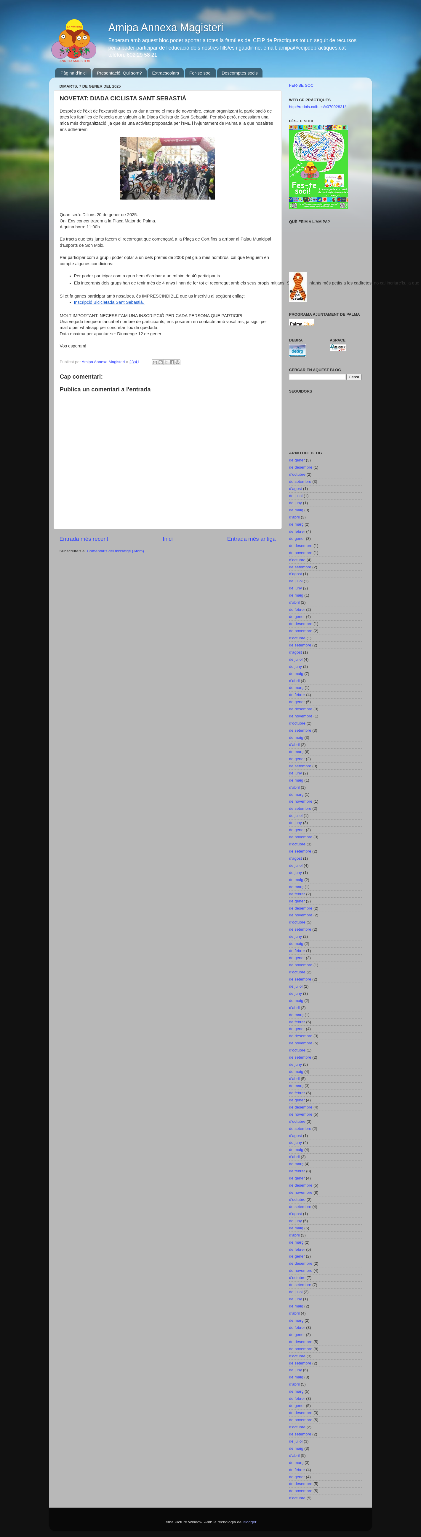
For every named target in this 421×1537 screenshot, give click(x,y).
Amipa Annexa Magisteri (165, 27)
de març (296, 524)
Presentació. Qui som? (119, 72)
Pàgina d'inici (73, 72)
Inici (168, 539)
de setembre (300, 481)
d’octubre (297, 474)
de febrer (297, 531)
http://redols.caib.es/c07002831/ (317, 107)
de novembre (301, 553)
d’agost (295, 488)
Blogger (249, 1522)
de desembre (301, 467)
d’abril (294, 517)
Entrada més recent (84, 539)
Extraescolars (165, 72)
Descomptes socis (240, 72)
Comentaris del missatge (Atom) (115, 551)
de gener (297, 460)
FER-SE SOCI (302, 85)
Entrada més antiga (251, 539)
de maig (296, 510)
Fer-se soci (200, 72)
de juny (295, 503)
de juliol (296, 496)
